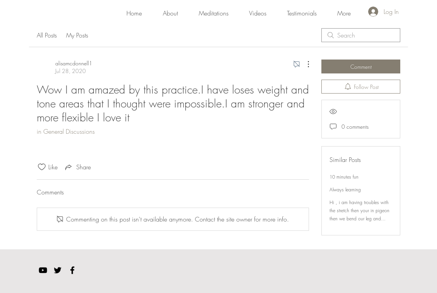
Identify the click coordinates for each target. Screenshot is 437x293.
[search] (360, 35)
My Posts (77, 35)
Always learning (345, 189)
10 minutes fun (343, 177)
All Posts (47, 35)
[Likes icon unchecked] (42, 167)
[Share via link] (77, 167)
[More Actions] (304, 64)
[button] (213, 9)
